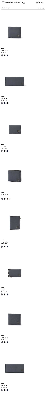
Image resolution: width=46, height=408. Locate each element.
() (41, 3)
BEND (2, 49)
